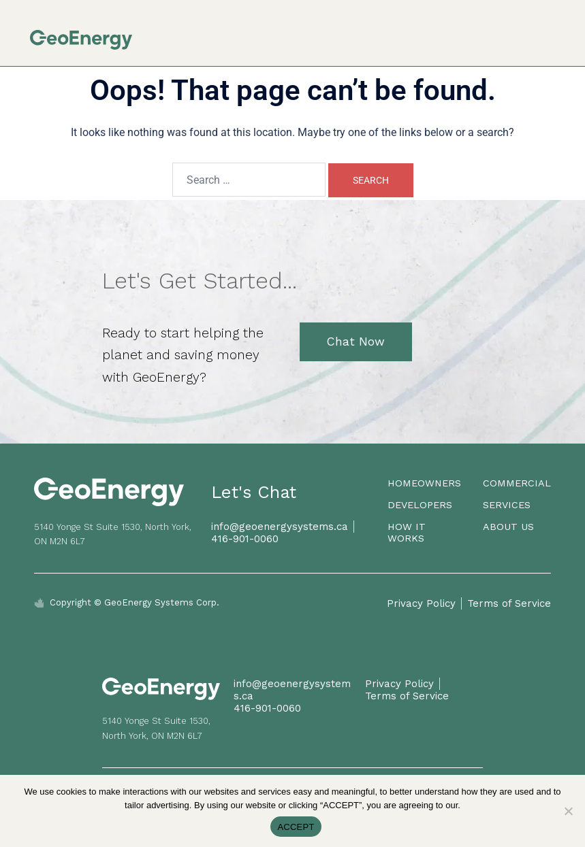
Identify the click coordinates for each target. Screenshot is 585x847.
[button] (551, 33)
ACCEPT (295, 827)
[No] (568, 811)
